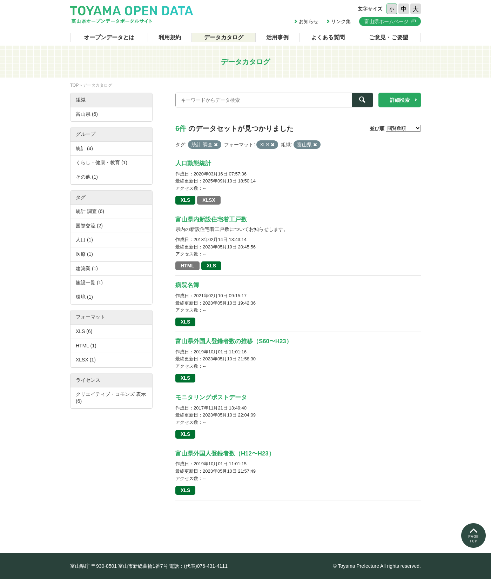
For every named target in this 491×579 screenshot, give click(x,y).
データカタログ (223, 37)
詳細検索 (400, 100)
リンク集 (341, 21)
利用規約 (170, 37)
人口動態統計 (193, 163)
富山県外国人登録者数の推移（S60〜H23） (233, 341)
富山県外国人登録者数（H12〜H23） (225, 453)
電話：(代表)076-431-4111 (198, 566)
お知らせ (308, 21)
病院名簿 (187, 285)
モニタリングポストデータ (211, 397)
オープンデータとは (109, 37)
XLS (185, 200)
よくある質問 (328, 37)
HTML (187, 265)
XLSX (208, 200)
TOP (74, 85)
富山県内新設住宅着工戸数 (211, 219)
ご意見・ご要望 (388, 37)
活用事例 (277, 37)
